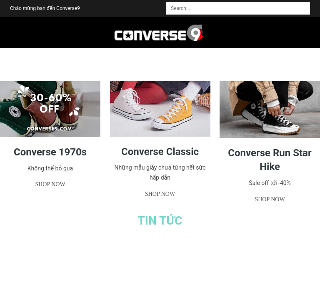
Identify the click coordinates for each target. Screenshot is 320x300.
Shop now (50, 184)
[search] (306, 4)
